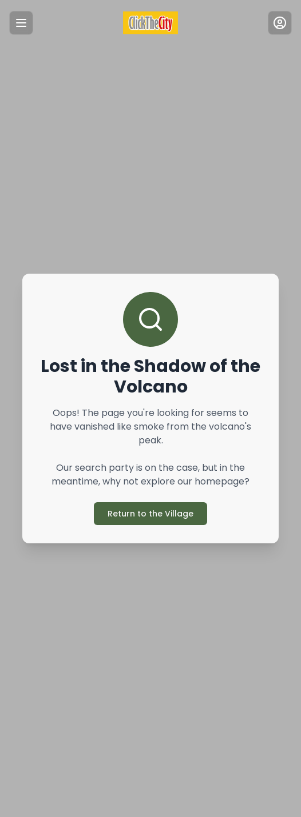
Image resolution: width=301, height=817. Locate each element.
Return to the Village (150, 513)
